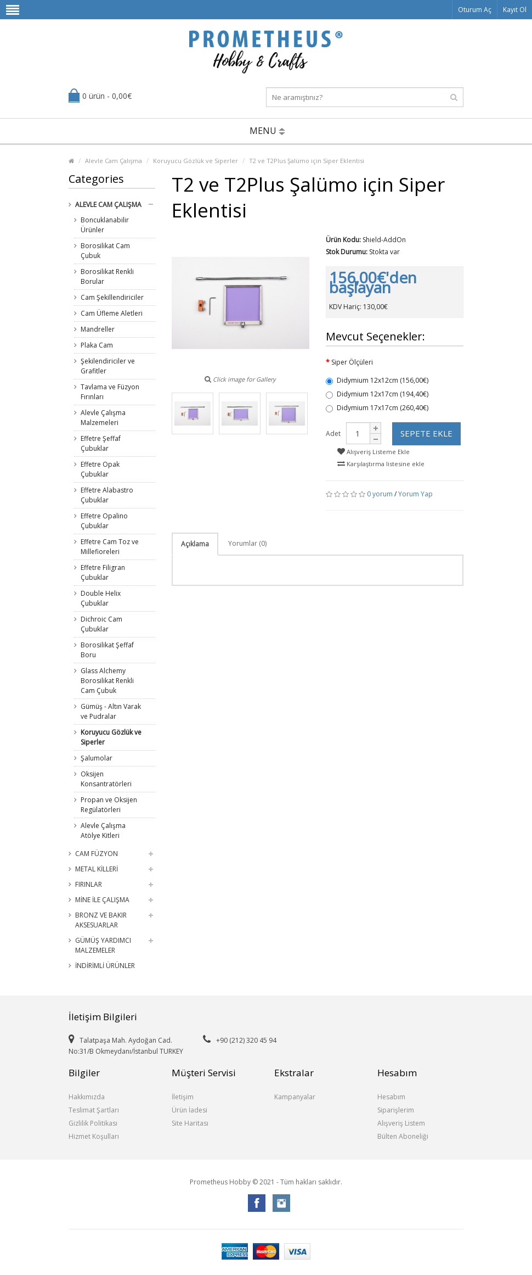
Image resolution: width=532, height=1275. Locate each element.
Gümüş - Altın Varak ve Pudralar (111, 711)
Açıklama (195, 544)
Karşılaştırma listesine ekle (381, 464)
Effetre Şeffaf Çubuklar (101, 443)
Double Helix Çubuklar (101, 598)
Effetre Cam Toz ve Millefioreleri (110, 546)
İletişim (183, 1096)
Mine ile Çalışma (102, 899)
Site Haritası (190, 1123)
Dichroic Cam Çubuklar (101, 624)
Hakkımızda (87, 1096)
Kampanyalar (294, 1096)
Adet (333, 433)
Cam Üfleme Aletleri (112, 313)
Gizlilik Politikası (93, 1123)
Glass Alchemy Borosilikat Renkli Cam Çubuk (107, 680)
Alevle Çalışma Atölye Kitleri (103, 830)
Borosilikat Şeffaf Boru (107, 649)
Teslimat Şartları (94, 1110)
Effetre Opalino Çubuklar (104, 520)
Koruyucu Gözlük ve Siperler (195, 160)
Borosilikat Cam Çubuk (105, 250)
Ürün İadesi (189, 1110)
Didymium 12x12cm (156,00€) (377, 380)
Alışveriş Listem (401, 1123)
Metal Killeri (96, 869)
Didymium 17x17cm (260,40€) (377, 407)
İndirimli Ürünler (105, 965)
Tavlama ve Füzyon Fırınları (110, 391)
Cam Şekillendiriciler (112, 297)
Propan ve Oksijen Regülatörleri (109, 804)
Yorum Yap (415, 494)
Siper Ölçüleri (352, 362)
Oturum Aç (474, 9)
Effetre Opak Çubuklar (100, 469)
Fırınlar (88, 884)
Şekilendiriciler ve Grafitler (108, 366)
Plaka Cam (97, 345)
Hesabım (391, 1096)
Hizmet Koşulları (94, 1136)
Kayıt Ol (515, 9)
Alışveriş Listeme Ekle (373, 452)
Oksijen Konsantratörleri (106, 779)
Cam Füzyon (96, 853)
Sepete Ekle (426, 433)
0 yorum (380, 494)
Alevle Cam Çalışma (113, 160)
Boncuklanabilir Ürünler (105, 224)
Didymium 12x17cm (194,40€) (377, 394)
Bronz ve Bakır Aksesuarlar (101, 920)
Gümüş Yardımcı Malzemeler (103, 945)
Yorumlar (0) (247, 543)
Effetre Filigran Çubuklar (103, 572)
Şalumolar (96, 758)
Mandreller (98, 329)
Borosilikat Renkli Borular (107, 276)
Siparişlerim (395, 1110)
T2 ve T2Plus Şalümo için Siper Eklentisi (306, 160)
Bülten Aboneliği (402, 1136)
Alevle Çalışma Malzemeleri (103, 417)
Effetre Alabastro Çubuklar (107, 495)
